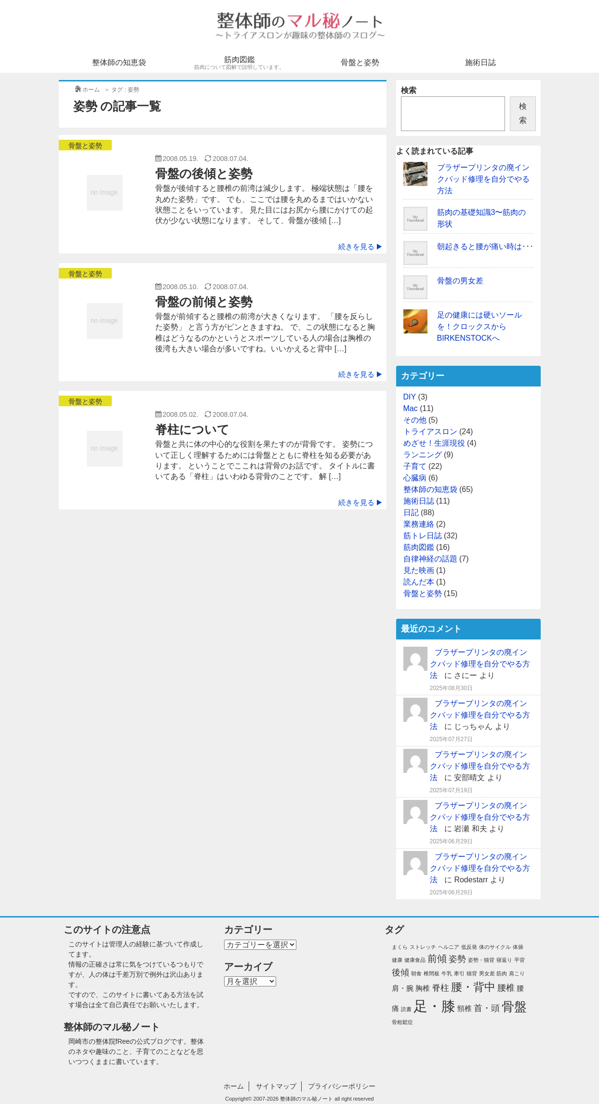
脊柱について (192, 429)
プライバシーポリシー (341, 1086)
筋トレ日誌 (422, 536)
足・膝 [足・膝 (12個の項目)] (434, 1006)
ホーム (234, 1086)
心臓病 (414, 478)
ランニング (422, 455)
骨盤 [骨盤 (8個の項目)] (514, 1006)
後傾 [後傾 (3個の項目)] (400, 972)
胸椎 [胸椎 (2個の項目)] (422, 988)
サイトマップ (276, 1086)
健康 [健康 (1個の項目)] (397, 960)
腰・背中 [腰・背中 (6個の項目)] (473, 987)
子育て (414, 466)
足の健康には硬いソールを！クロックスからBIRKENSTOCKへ (479, 326)
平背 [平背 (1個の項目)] (519, 960)
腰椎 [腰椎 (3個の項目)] (506, 988)
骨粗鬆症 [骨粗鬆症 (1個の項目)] (402, 1022)
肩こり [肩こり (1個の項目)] (517, 973)
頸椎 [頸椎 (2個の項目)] (464, 1008)
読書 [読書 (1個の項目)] (406, 1009)
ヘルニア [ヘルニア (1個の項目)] (448, 947)
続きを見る (360, 246)
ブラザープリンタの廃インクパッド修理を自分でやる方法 (483, 179)
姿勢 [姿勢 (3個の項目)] (457, 959)
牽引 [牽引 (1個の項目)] (459, 973)
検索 (408, 90)
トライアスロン (430, 431)
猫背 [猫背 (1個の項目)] (471, 973)
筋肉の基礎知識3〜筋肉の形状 (481, 218)
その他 (414, 420)
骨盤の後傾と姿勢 (204, 173)
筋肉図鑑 (239, 62)
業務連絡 (418, 524)
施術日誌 (480, 62)
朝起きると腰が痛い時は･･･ (485, 246)
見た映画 (418, 570)
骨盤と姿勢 (360, 62)
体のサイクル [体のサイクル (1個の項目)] (495, 947)
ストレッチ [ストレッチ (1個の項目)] (423, 947)
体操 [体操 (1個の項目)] (518, 947)
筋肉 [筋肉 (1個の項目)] (501, 973)
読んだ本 (418, 582)
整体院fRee (112, 1041)
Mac (410, 408)
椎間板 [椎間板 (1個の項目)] (431, 973)
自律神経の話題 (430, 559)
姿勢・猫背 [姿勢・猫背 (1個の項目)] (481, 960)
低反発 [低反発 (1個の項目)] (469, 947)
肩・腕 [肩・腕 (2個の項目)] (402, 988)
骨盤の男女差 (460, 281)
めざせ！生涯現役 (434, 443)
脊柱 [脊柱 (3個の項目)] (440, 988)
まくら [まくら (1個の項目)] (400, 947)
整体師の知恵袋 (119, 62)
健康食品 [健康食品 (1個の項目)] (415, 960)
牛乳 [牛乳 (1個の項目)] (446, 973)
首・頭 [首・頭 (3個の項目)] (487, 1008)
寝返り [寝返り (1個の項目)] (504, 960)
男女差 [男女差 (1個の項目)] (487, 973)
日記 (411, 512)
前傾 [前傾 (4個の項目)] (437, 958)
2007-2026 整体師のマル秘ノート (293, 1099)
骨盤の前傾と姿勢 (204, 301)
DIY (409, 397)
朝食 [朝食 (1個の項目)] (416, 973)
